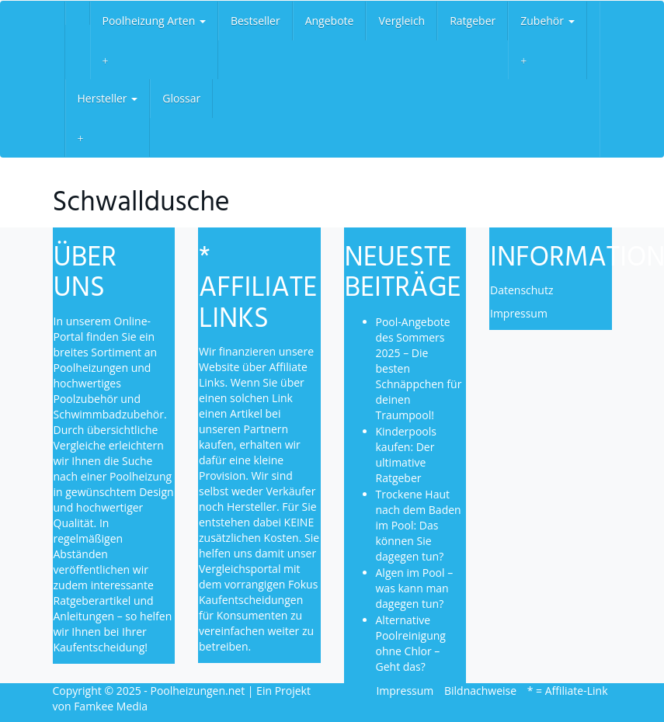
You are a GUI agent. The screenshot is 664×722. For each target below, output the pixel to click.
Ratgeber (472, 20)
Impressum (519, 313)
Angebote (329, 20)
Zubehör (547, 20)
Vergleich (401, 20)
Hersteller (108, 98)
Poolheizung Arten (154, 20)
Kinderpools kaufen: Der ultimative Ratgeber (406, 454)
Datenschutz (521, 290)
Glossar (181, 98)
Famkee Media (111, 706)
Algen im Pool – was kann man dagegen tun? (415, 588)
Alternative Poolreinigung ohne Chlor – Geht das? (411, 643)
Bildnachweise (480, 690)
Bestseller (255, 20)
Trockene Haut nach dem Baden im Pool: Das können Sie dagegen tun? (418, 525)
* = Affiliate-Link (567, 690)
